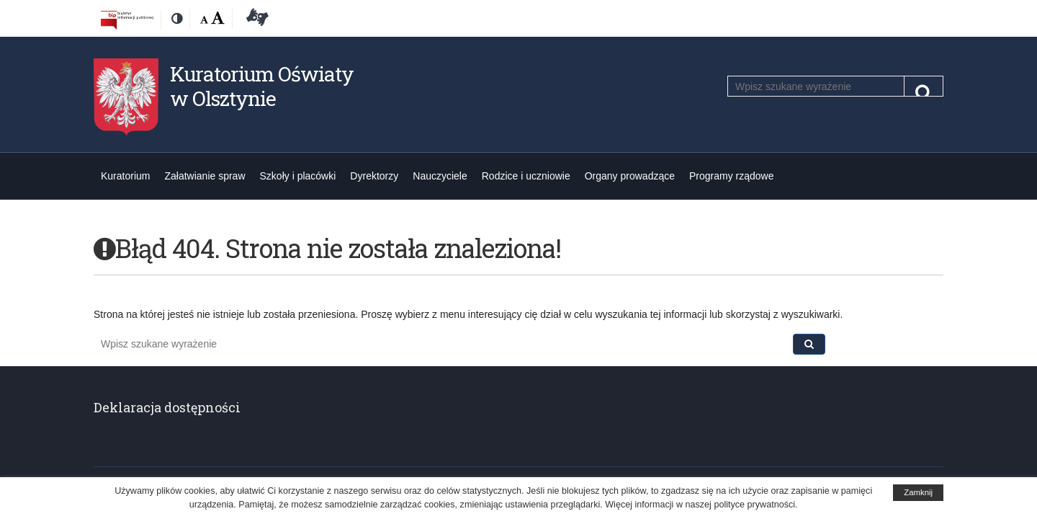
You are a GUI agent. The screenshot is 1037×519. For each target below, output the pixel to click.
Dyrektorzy (374, 176)
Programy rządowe (731, 176)
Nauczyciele (440, 176)
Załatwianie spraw (204, 176)
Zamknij (918, 492)
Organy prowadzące (630, 176)
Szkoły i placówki (298, 176)
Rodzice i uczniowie (526, 176)
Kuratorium (125, 176)
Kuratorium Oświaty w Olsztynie (262, 86)
